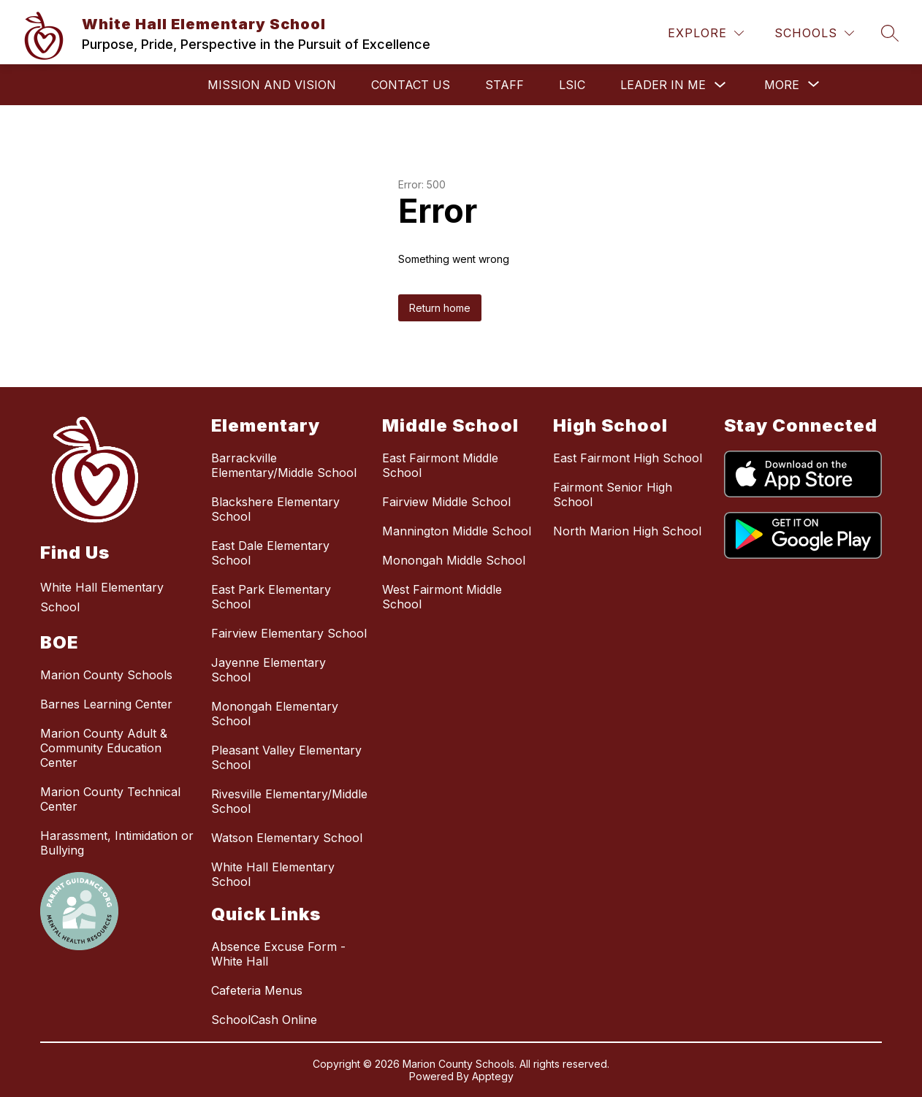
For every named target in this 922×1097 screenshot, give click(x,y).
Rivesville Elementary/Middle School (289, 801)
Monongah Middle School (453, 560)
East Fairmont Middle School (440, 465)
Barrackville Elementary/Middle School (284, 465)
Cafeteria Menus (256, 990)
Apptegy (493, 1076)
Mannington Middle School (456, 531)
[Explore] (705, 33)
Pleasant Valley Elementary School (286, 757)
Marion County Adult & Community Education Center (103, 748)
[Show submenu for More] (781, 84)
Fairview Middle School (446, 501)
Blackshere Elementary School (275, 509)
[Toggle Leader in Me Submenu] (720, 85)
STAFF (504, 84)
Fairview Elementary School (289, 633)
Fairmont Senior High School (612, 494)
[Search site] (890, 33)
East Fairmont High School (627, 458)
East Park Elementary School (271, 596)
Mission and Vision (271, 84)
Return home (439, 308)
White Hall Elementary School (273, 874)
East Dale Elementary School (270, 552)
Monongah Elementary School (274, 713)
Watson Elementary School (286, 837)
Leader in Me (663, 84)
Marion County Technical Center (110, 799)
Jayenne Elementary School (268, 669)
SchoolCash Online (264, 1019)
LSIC (572, 84)
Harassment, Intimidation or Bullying (117, 842)
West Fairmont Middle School (442, 596)
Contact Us (410, 84)
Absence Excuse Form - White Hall (278, 953)
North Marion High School (627, 531)
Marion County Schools (106, 675)
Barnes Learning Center (106, 704)
